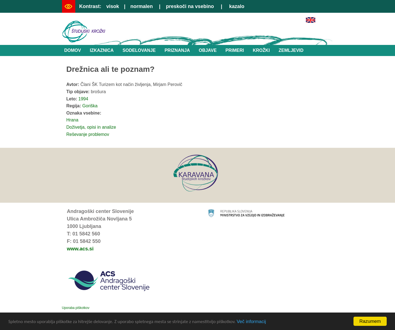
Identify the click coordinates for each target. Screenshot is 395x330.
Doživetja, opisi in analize (91, 127)
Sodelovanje (139, 50)
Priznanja (177, 50)
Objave (208, 50)
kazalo (236, 6)
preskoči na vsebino (190, 6)
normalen (141, 6)
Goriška (89, 105)
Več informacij (251, 321)
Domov (72, 50)
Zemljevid (291, 50)
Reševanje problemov (87, 134)
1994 (83, 99)
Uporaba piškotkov (75, 308)
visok (112, 6)
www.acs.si (80, 249)
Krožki (261, 50)
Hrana (72, 120)
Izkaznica (101, 50)
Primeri (235, 50)
